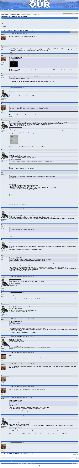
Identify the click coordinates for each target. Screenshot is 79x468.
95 (26, 30)
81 (13, 30)
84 (16, 30)
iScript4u (33, 463)
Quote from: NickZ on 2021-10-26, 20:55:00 (15, 339)
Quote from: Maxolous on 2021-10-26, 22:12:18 (15, 427)
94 (25, 30)
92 (23, 30)
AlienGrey (13, 16)
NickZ (3, 45)
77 (10, 30)
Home (1, 9)
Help (3, 9)
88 (20, 30)
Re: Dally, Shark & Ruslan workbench (16, 33)
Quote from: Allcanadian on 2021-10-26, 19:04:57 (16, 214)
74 (7, 30)
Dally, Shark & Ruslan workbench (21, 16)
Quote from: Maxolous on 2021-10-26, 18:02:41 (15, 121)
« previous (74, 454)
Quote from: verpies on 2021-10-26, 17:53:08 (15, 57)
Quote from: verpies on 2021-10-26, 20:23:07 (15, 321)
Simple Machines (43, 464)
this (59, 218)
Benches (9, 16)
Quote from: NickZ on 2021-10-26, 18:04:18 (15, 155)
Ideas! (28, 463)
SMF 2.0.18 (35, 464)
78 (11, 30)
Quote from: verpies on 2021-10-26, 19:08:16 (15, 257)
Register (11, 9)
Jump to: (70, 458)
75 (8, 30)
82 (14, 30)
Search (6, 9)
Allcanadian (4, 172)
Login (9, 9)
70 (4, 30)
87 (19, 30)
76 (9, 30)
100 (30, 30)
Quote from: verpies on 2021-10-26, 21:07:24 (15, 400)
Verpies (3, 119)
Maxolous (3, 34)
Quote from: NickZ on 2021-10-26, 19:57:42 (15, 279)
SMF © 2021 (39, 464)
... (3, 30)
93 (24, 30)
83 (15, 30)
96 (27, 30)
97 (28, 30)
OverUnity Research (4, 16)
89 (21, 30)
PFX (26, 463)
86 (18, 30)
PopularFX (21, 463)
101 (32, 30)
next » (77, 454)
